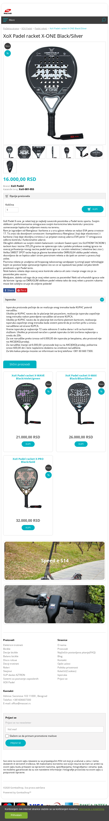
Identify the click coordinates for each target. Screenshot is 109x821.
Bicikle (6, 649)
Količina (9, 204)
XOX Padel (9, 682)
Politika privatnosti (68, 667)
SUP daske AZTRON (14, 675)
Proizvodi (63, 649)
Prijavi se (63, 678)
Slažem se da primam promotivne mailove (33, 736)
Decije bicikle (10, 652)
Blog (60, 656)
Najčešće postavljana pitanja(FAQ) (77, 652)
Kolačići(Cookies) (67, 671)
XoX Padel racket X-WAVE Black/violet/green (28, 377)
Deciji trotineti (11, 663)
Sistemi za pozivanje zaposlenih (20, 678)
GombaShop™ (23, 792)
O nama (62, 645)
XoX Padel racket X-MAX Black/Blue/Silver (81, 377)
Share (9, 290)
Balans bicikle (10, 656)
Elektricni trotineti (13, 645)
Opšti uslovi (64, 663)
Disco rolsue (10, 660)
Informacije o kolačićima (91, 809)
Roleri (6, 667)
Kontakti (62, 660)
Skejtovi (7, 671)
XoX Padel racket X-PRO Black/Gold (28, 460)
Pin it (21, 290)
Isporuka (62, 675)
